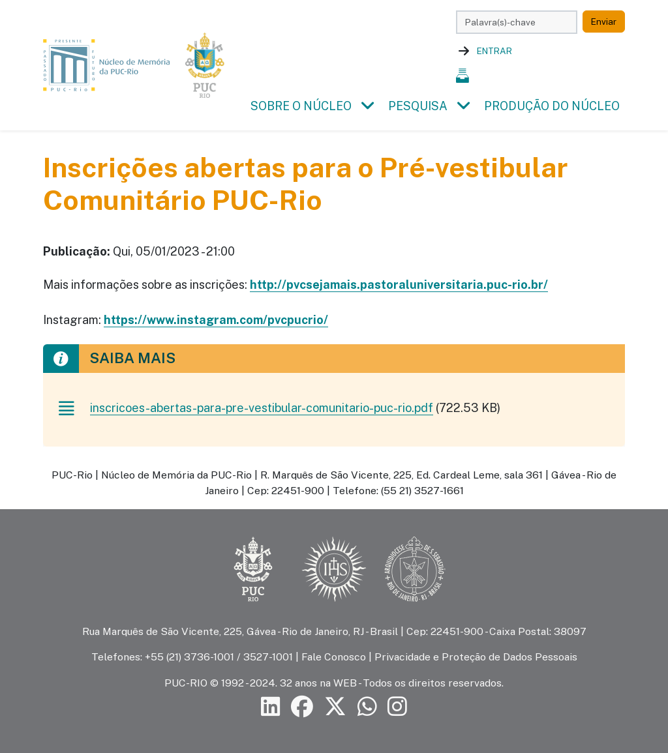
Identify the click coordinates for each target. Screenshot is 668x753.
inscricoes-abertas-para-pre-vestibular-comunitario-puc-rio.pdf (261, 408)
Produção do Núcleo (552, 106)
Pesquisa (418, 106)
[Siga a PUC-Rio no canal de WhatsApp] (367, 706)
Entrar (494, 51)
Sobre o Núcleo (301, 106)
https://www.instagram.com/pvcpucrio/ (216, 320)
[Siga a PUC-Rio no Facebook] (302, 706)
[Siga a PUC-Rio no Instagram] (397, 706)
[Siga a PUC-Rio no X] (335, 706)
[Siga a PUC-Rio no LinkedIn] (271, 706)
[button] (367, 106)
